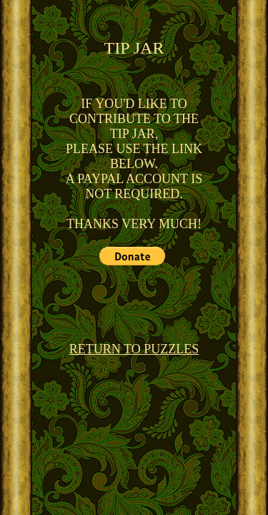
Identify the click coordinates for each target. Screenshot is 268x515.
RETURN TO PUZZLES (134, 349)
